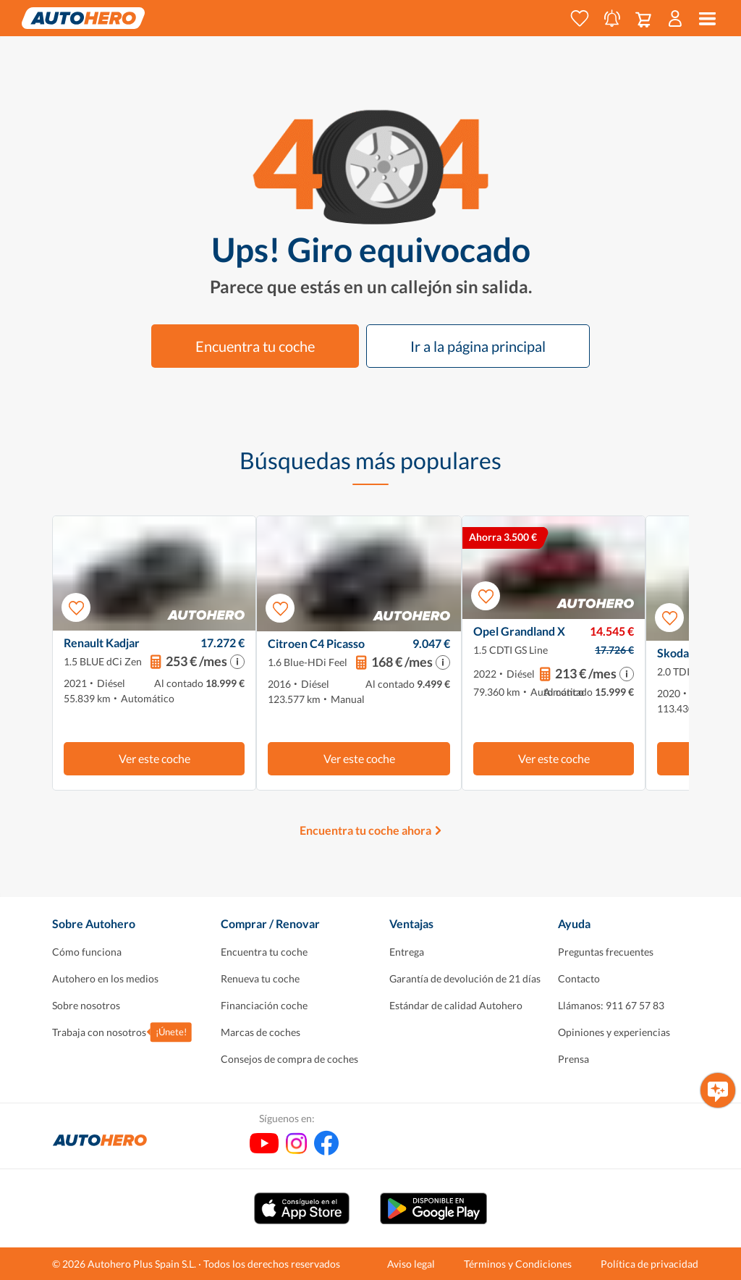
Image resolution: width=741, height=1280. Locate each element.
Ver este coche (154, 758)
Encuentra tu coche (255, 346)
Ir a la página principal (478, 346)
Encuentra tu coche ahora (365, 830)
